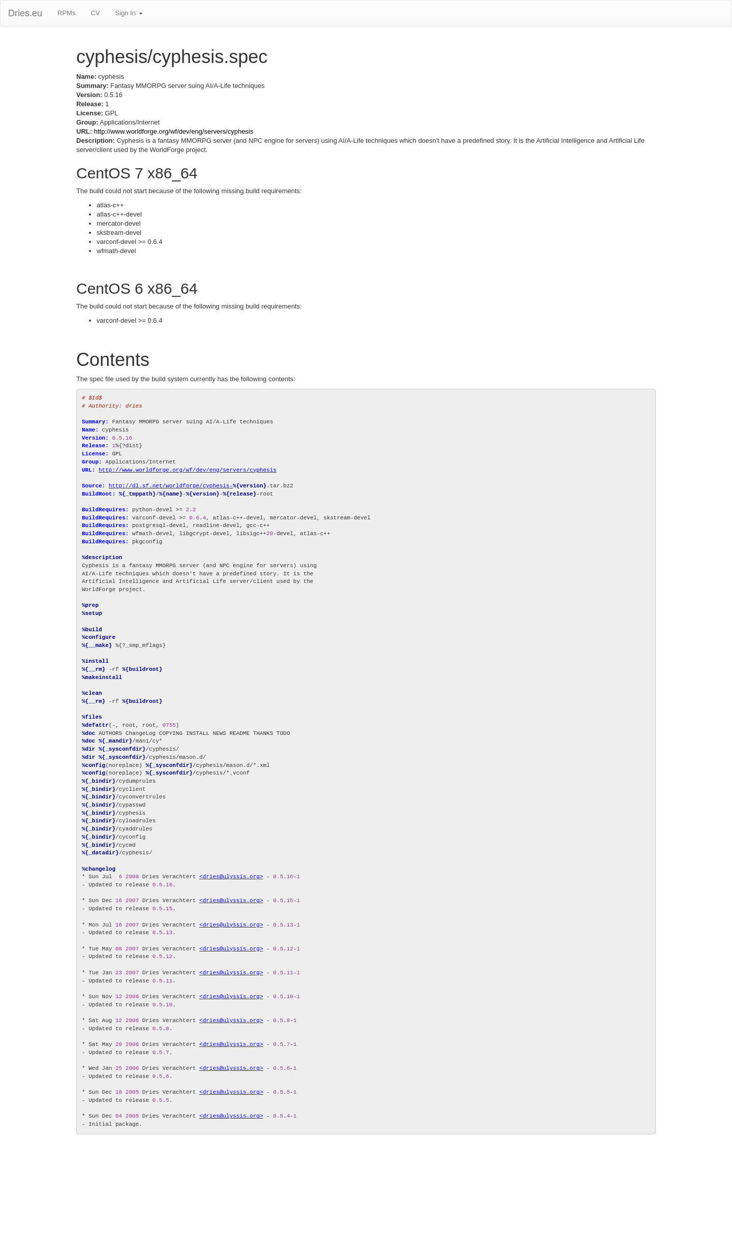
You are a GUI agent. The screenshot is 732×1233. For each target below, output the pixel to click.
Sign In (128, 13)
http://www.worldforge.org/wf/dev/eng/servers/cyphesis (174, 131)
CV (95, 13)
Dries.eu (25, 13)
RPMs (66, 13)
